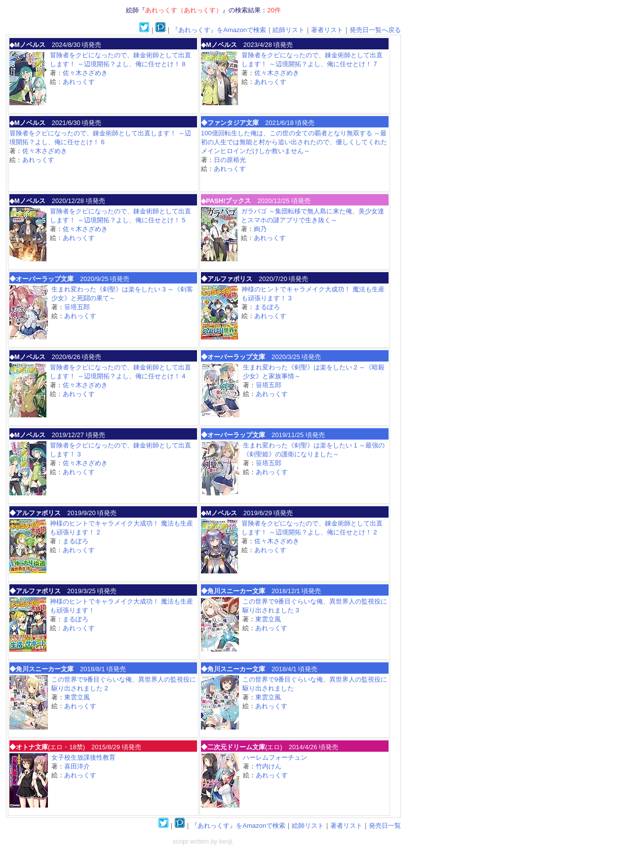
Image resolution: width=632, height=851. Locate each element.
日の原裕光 (230, 159)
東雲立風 (268, 619)
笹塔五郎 (77, 307)
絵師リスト (289, 30)
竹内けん (268, 766)
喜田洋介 (77, 766)
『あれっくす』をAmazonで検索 (219, 30)
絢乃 (260, 229)
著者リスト (327, 30)
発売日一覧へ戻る (375, 30)
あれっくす (79, 81)
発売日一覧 (385, 825)
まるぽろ (267, 307)
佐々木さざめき (85, 73)
